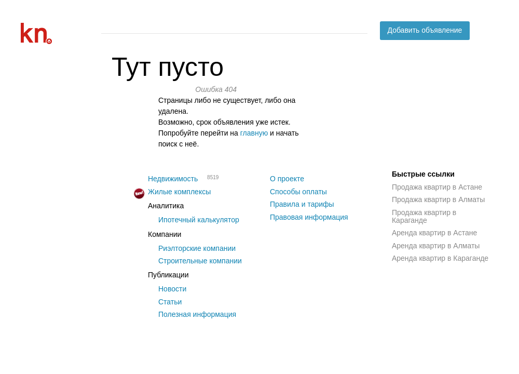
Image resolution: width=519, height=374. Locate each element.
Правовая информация (309, 217)
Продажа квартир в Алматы (438, 199)
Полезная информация (197, 314)
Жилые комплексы (179, 192)
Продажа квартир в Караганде (424, 216)
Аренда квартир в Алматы (436, 246)
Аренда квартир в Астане (434, 233)
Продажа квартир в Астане (437, 187)
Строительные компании (200, 261)
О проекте (287, 179)
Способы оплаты (298, 192)
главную (254, 133)
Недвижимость (173, 179)
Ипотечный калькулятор (198, 220)
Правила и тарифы (302, 204)
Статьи (170, 302)
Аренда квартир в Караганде (440, 258)
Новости (172, 289)
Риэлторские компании (197, 248)
